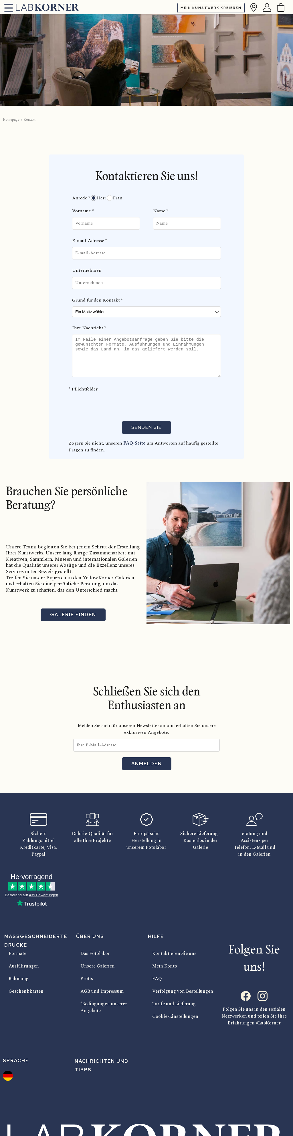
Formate (17, 953)
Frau (117, 198)
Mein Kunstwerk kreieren (211, 7)
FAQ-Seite (134, 443)
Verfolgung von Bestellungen (182, 991)
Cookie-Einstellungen (175, 1016)
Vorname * (83, 210)
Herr (101, 198)
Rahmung (19, 978)
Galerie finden (73, 615)
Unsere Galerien (97, 966)
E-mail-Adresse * (89, 240)
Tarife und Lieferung (174, 1003)
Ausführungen (24, 966)
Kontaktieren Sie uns (174, 953)
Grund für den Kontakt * (97, 300)
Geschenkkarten (26, 991)
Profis (86, 978)
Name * (160, 210)
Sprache (16, 1061)
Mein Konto (164, 966)
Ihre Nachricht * (89, 327)
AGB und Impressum (102, 991)
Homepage (11, 119)
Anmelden (146, 764)
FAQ (157, 978)
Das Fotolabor (95, 953)
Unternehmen (87, 270)
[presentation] (115, 405)
